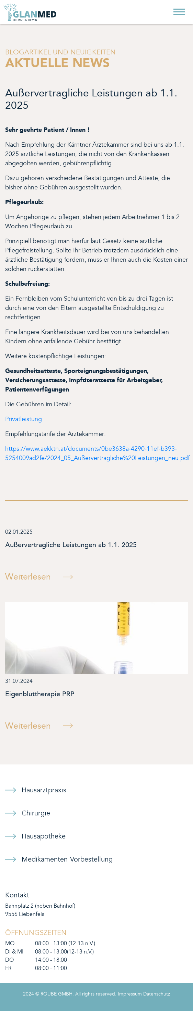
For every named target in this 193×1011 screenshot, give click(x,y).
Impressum (130, 994)
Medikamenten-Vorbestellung (67, 859)
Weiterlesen (28, 577)
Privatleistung (23, 419)
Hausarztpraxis (44, 790)
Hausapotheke (44, 836)
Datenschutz (156, 994)
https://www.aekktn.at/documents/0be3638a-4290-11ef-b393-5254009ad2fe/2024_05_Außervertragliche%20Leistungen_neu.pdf (97, 453)
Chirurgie (36, 813)
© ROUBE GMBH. (54, 994)
